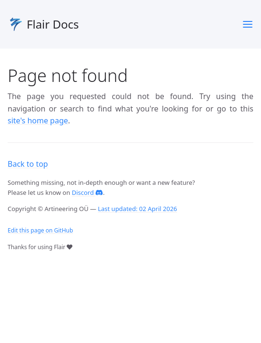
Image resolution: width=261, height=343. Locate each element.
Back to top (28, 164)
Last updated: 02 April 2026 (137, 208)
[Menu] (247, 24)
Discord (87, 192)
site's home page (38, 120)
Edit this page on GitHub (40, 230)
